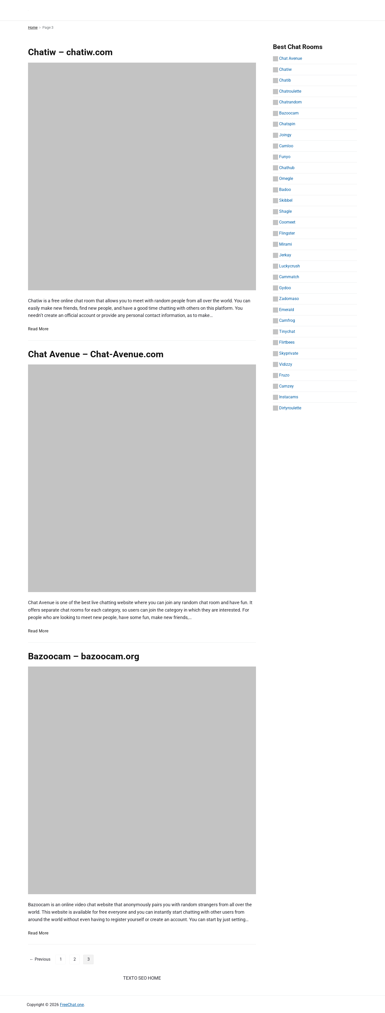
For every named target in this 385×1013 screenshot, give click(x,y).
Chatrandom (290, 102)
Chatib (285, 80)
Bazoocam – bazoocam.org (83, 656)
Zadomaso (289, 298)
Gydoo (285, 287)
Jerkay (285, 255)
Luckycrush (289, 266)
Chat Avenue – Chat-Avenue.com (95, 354)
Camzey (286, 386)
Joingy (285, 134)
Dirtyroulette (290, 408)
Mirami (285, 244)
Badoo (285, 189)
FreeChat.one (72, 1004)
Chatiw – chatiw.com (70, 52)
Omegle (286, 178)
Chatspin (287, 123)
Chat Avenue (290, 58)
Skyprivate (288, 353)
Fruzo (284, 375)
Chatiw (285, 69)
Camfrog (287, 320)
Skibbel (285, 200)
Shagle (285, 211)
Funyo (284, 156)
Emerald (286, 309)
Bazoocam (289, 113)
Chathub (287, 167)
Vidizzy (285, 364)
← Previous (40, 959)
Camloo (286, 145)
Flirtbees (287, 342)
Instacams (288, 396)
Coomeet (287, 222)
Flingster (287, 233)
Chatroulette (290, 91)
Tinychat (287, 331)
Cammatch (289, 276)
